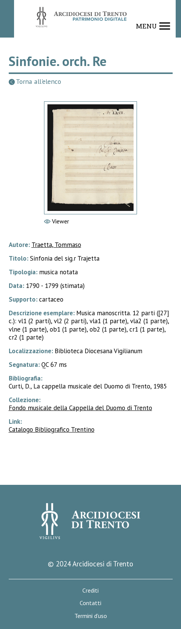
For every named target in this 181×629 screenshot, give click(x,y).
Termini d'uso (90, 616)
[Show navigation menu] (153, 26)
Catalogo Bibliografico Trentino (51, 429)
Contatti (90, 603)
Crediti (90, 590)
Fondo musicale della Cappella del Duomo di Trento (80, 408)
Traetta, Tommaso (56, 245)
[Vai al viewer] (90, 157)
